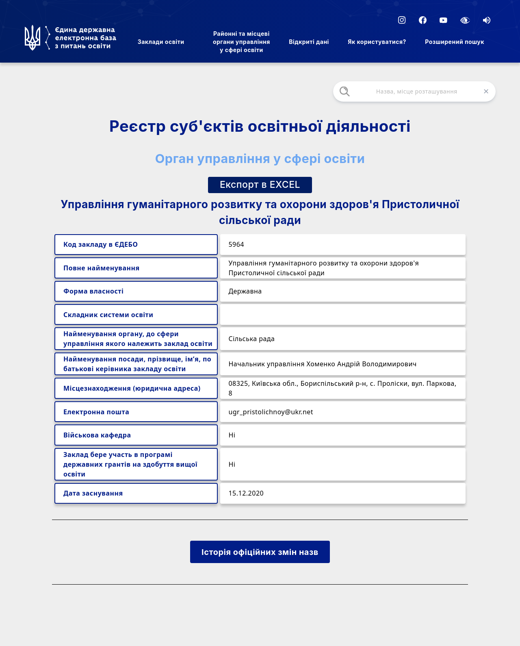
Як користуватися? (377, 41)
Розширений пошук (454, 41)
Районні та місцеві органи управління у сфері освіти (241, 41)
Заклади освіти (161, 41)
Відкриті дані (309, 41)
